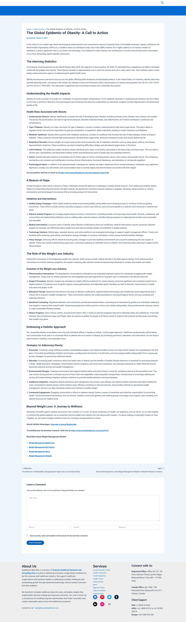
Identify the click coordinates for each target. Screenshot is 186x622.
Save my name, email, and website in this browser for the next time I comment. (59, 536)
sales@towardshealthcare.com (48, 608)
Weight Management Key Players (43, 447)
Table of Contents (100, 590)
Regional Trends (99, 587)
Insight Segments (100, 576)
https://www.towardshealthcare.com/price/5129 (91, 430)
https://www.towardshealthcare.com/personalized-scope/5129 (87, 173)
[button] (162, 3)
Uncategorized (98, 593)
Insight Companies (100, 573)
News (95, 585)
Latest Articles (98, 582)
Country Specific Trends (102, 570)
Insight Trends (98, 579)
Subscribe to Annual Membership (65, 424)
